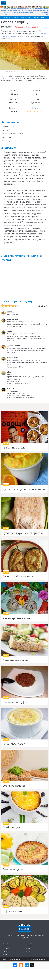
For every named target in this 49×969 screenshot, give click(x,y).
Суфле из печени (14, 785)
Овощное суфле (13, 869)
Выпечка (6, 943)
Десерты (6, 946)
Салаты (28, 952)
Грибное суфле (12, 827)
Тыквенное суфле (14, 447)
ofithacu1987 (6, 27)
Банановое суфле (14, 743)
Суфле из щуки (12, 911)
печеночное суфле (8, 78)
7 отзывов (19, 27)
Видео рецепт (32, 27)
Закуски (6, 949)
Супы (28, 954)
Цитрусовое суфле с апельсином (24, 489)
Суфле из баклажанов (18, 576)
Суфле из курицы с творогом (23, 532)
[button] (46, 3)
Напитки (6, 952)
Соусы (5, 954)
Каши (28, 949)
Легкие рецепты (35, 9)
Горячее (29, 943)
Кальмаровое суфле (16, 618)
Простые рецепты (3, 9)
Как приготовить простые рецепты (3, 3)
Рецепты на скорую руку (7, 11)
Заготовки (30, 946)
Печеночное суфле (15, 660)
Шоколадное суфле (15, 701)
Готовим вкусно (24, 927)
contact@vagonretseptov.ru (37, 959)
